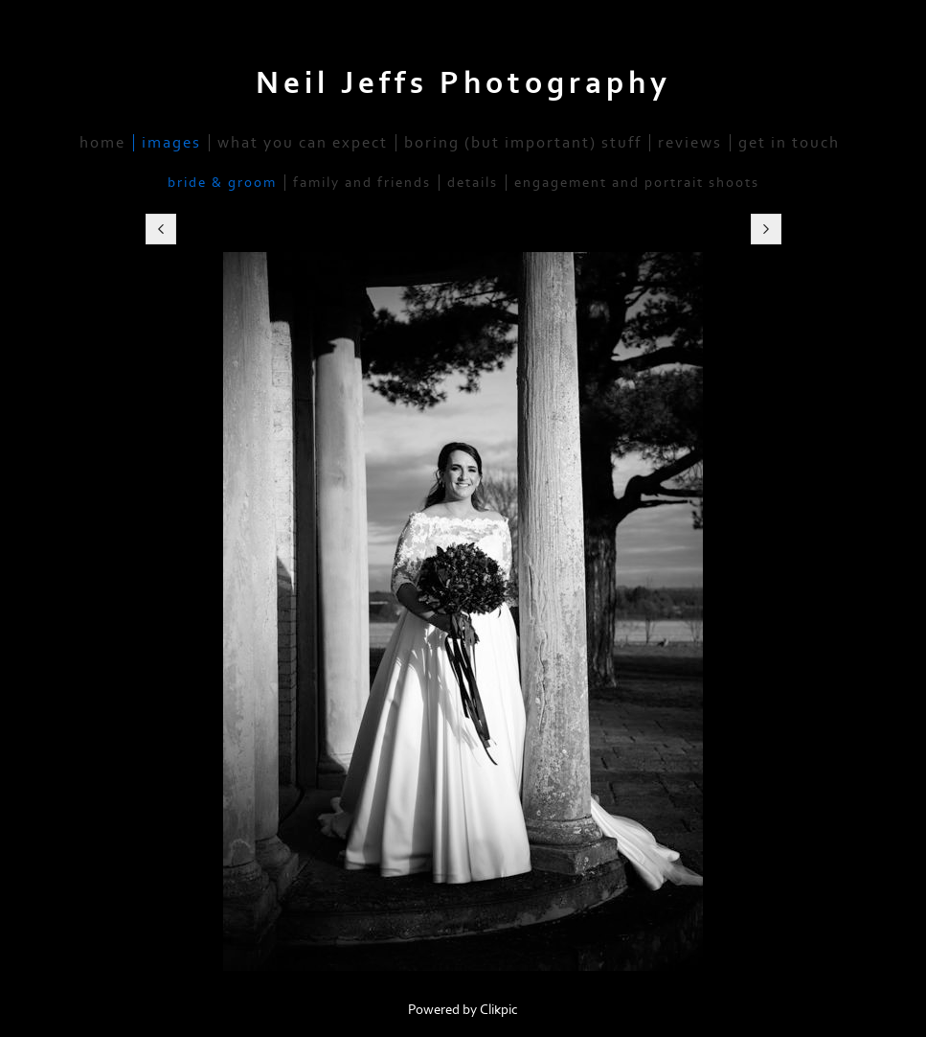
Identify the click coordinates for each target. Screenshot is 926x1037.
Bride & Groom (222, 182)
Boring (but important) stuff (523, 142)
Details (472, 182)
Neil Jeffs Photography (463, 83)
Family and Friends (362, 182)
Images (171, 142)
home (102, 142)
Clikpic (499, 1010)
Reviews (690, 142)
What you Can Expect (302, 142)
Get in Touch (789, 142)
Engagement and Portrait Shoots (636, 182)
